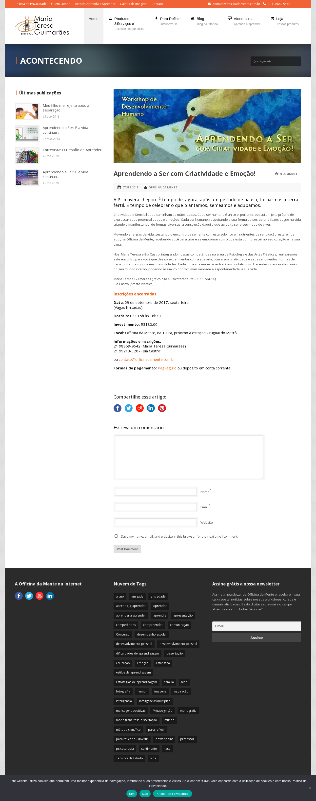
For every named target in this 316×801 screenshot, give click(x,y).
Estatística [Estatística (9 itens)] (163, 663)
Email (204, 507)
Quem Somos (60, 4)
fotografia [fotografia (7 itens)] (123, 691)
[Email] (256, 626)
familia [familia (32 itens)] (169, 682)
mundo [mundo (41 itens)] (169, 720)
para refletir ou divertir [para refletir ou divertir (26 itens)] (132, 739)
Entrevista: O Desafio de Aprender (72, 149)
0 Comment (288, 174)
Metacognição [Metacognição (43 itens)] (163, 711)
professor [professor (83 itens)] (187, 739)
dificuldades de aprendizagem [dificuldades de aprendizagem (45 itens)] (137, 653)
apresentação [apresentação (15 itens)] (183, 615)
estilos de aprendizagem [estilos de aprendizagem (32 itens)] (133, 672)
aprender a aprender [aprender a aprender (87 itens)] (131, 615)
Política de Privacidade (31, 4)
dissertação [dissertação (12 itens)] (174, 653)
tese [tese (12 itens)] (167, 748)
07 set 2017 (130, 187)
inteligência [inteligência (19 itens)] (124, 701)
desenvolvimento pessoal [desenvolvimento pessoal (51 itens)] (134, 644)
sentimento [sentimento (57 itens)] (149, 748)
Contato (157, 4)
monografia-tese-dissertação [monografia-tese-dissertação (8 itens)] (136, 720)
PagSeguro (167, 367)
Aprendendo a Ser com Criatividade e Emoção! (184, 173)
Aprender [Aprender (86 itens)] (160, 606)
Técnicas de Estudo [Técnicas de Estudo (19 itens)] (129, 758)
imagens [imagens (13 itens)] (160, 691)
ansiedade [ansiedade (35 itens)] (158, 596)
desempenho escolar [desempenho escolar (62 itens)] (152, 634)
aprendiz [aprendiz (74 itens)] (159, 615)
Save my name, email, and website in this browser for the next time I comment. (179, 536)
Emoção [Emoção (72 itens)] (143, 663)
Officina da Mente (163, 187)
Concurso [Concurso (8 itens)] (123, 634)
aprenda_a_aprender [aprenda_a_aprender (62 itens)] (131, 606)
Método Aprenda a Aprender (95, 4)
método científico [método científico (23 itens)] (128, 730)
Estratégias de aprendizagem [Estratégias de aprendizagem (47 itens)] (136, 682)
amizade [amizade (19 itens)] (137, 596)
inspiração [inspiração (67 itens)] (181, 691)
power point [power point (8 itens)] (164, 739)
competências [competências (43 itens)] (126, 625)
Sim (132, 794)
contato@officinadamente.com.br (236, 4)
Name (204, 492)
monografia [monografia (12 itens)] (188, 711)
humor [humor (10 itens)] (142, 691)
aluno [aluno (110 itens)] (120, 596)
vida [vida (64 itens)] (153, 758)
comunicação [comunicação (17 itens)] (179, 625)
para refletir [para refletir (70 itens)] (156, 730)
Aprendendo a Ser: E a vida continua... (65, 130)
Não (145, 794)
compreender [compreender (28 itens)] (153, 625)
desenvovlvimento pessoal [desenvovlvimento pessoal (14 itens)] (178, 644)
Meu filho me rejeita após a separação (66, 108)
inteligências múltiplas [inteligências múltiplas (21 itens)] (154, 701)
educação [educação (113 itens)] (123, 663)
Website (206, 522)
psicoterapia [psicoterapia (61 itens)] (125, 748)
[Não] (309, 787)
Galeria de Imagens (133, 4)
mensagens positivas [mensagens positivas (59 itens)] (130, 711)
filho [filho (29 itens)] (184, 682)
